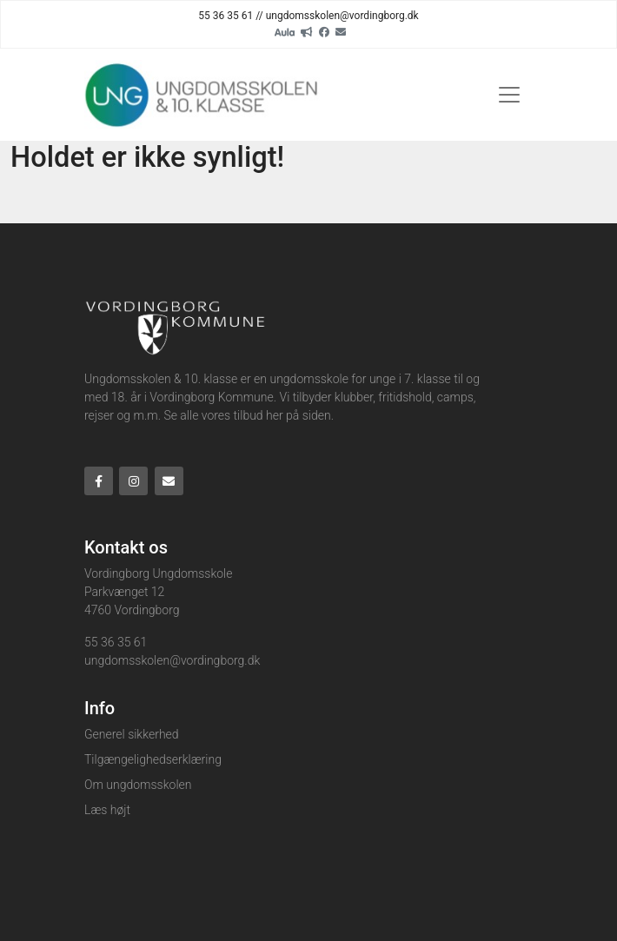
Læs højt (107, 810)
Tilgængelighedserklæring (153, 759)
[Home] (203, 95)
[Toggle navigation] (509, 94)
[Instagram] (133, 481)
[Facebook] (324, 31)
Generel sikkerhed (131, 734)
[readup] (307, 31)
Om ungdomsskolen (137, 785)
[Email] (340, 31)
